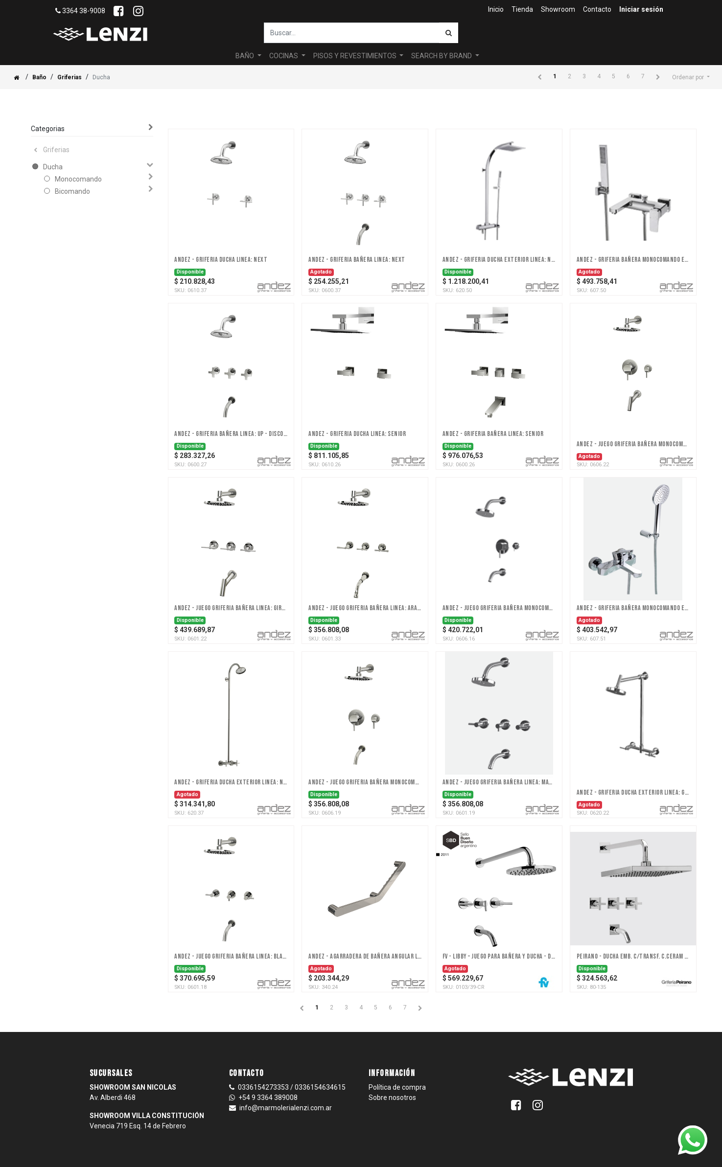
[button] (691, 77)
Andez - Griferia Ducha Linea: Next (220, 260)
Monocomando (78, 179)
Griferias (69, 77)
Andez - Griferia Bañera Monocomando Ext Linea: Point (633, 608)
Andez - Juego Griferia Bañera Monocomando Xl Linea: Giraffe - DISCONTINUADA (633, 444)
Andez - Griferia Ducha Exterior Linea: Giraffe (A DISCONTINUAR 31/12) (633, 793)
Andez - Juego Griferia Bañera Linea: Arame (364, 608)
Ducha (53, 167)
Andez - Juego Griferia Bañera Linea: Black (230, 957)
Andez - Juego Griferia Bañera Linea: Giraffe (230, 608)
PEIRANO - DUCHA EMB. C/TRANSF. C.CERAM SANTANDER (633, 957)
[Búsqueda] (448, 33)
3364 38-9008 (80, 11)
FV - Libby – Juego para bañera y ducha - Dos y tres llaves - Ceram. (499, 957)
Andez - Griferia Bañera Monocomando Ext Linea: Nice (633, 260)
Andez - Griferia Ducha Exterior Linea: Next (230, 782)
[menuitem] (496, 9)
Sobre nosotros (392, 1097)
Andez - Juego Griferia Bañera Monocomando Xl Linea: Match (364, 782)
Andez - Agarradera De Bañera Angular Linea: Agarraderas (364, 957)
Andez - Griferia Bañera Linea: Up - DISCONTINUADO (230, 434)
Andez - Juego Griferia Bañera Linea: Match (499, 782)
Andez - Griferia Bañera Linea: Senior (493, 434)
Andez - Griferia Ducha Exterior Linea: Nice (499, 260)
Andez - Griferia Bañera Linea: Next (356, 260)
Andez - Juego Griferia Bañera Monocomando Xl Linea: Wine (499, 608)
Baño (39, 77)
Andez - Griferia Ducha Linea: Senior (357, 434)
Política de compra (397, 1087)
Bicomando (72, 191)
